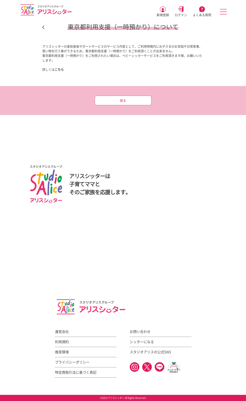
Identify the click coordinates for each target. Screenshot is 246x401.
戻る (123, 100)
